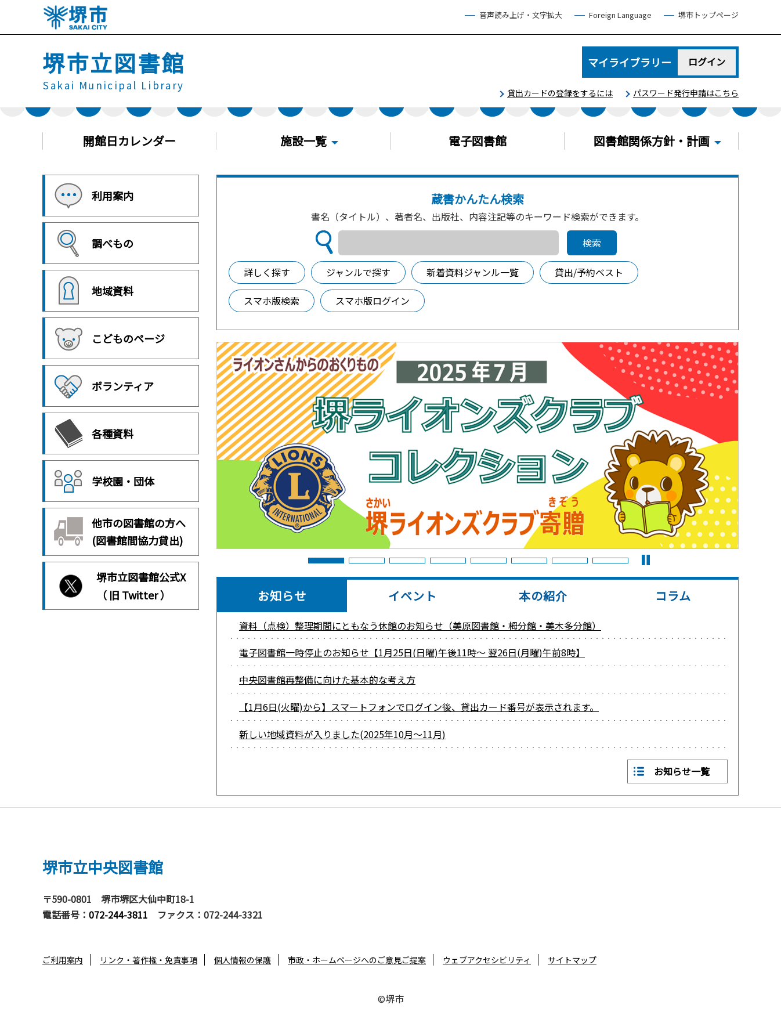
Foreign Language (620, 15)
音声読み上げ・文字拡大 (520, 15)
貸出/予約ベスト (589, 272)
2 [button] (366, 560)
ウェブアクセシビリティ (487, 960)
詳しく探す (267, 272)
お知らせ (282, 595)
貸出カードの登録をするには (560, 93)
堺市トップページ (708, 15)
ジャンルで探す (358, 272)
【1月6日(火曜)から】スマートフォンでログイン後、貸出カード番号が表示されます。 (419, 707)
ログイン (707, 61)
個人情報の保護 (242, 960)
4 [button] (447, 560)
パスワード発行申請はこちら (686, 93)
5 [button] (488, 560)
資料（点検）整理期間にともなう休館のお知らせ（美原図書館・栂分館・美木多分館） (420, 626)
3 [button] (406, 560)
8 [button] (609, 560)
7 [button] (569, 560)
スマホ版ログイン (372, 301)
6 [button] (528, 560)
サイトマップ (572, 960)
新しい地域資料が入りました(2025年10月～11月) (342, 734)
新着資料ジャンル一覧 (472, 272)
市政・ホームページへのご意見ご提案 (357, 960)
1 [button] (325, 560)
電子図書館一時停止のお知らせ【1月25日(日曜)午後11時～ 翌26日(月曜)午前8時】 (412, 652)
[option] (477, 445)
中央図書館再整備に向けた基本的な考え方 (327, 679)
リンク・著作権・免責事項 (148, 960)
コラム (673, 595)
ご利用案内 (62, 960)
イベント (412, 595)
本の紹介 (543, 595)
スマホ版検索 (271, 301)
